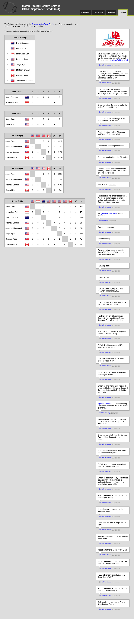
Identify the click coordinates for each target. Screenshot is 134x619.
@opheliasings (103, 220)
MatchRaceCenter (105, 271)
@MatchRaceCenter (105, 65)
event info (85, 12)
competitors (98, 12)
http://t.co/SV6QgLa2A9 (118, 60)
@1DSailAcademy (104, 413)
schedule (111, 12)
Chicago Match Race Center (43, 24)
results (123, 12)
